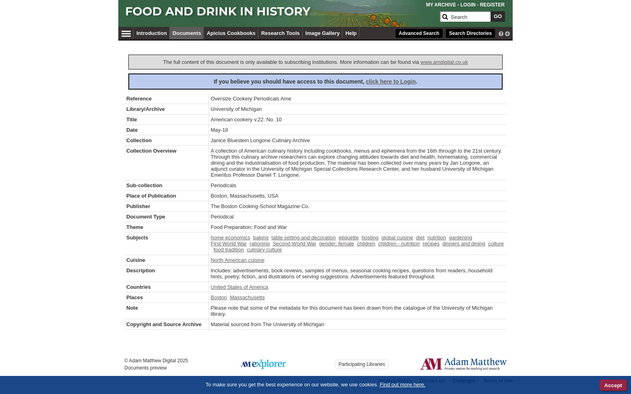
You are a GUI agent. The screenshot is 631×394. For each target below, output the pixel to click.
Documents (187, 33)
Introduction (151, 33)
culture (496, 244)
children (366, 244)
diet (420, 238)
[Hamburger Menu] (126, 32)
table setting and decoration (304, 238)
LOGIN (468, 5)
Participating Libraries (361, 364)
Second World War (294, 244)
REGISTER (492, 5)
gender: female (336, 244)
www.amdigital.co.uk (444, 62)
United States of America (239, 287)
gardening (460, 238)
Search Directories (470, 33)
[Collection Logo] (281, 15)
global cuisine (397, 238)
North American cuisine (238, 260)
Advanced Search (419, 33)
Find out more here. (402, 385)
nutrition (436, 238)
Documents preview (145, 368)
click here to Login (391, 81)
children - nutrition (399, 244)
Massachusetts (247, 297)
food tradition (229, 250)
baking (260, 238)
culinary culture (264, 250)
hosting (370, 238)
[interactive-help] (501, 33)
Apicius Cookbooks (231, 33)
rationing (260, 244)
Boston (219, 297)
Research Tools (280, 33)
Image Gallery (322, 33)
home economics (230, 238)
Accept (613, 385)
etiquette (349, 238)
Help (351, 33)
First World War (229, 244)
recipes (431, 244)
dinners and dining (463, 244)
